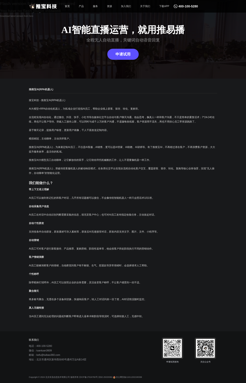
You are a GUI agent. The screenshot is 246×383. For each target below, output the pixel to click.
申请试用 (123, 54)
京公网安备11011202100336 (127, 377)
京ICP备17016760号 (88, 377)
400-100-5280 (44, 346)
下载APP (164, 6)
